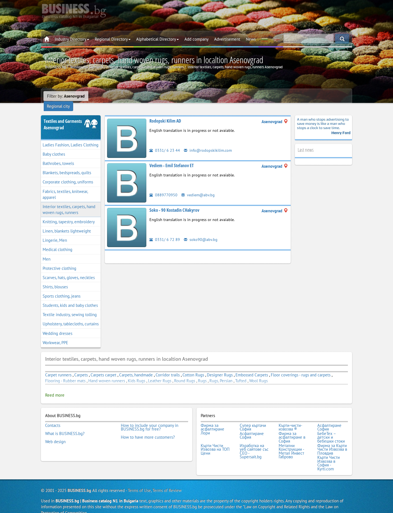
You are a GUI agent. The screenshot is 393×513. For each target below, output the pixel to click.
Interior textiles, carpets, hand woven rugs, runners (69, 202)
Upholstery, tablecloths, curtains (71, 316)
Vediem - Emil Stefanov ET (171, 158)
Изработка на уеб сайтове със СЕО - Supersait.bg (254, 442)
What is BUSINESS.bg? (65, 425)
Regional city (103, 96)
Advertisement (227, 39)
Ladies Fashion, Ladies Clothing (70, 137)
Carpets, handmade (136, 367)
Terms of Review (167, 481)
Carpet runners (58, 367)
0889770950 (163, 187)
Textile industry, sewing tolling (70, 307)
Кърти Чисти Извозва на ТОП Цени (215, 440)
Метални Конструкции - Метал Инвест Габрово (291, 442)
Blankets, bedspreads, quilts (67, 165)
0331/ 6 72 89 (164, 232)
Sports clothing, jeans (61, 288)
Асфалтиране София (329, 420)
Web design (55, 433)
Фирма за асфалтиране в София (292, 429)
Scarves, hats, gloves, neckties (69, 270)
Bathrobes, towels (58, 156)
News (251, 39)
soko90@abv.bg (201, 232)
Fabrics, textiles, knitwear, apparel (65, 187)
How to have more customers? (148, 429)
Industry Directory (72, 39)
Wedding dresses (57, 326)
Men (46, 251)
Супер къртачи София (253, 420)
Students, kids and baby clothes (70, 298)
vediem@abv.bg (198, 187)
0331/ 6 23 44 (164, 143)
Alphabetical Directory (157, 39)
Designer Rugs (220, 367)
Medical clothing (57, 242)
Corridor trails (168, 367)
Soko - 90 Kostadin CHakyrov (174, 203)
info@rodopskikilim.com (208, 143)
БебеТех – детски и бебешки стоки (331, 429)
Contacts (52, 418)
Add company (196, 39)
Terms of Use (139, 481)
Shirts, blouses (55, 279)
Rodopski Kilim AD (165, 114)
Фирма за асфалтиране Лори (212, 421)
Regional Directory (113, 39)
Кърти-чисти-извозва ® (290, 420)
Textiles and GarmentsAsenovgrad (63, 117)
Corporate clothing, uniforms (68, 175)
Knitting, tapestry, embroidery (69, 214)
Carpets (81, 367)
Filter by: (66, 96)
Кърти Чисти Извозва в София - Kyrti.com (328, 453)
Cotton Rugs (193, 367)
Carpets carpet (103, 367)
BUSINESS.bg (79, 481)
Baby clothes (54, 146)
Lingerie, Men (55, 233)
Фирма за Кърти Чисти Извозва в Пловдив (332, 440)
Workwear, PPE (55, 335)
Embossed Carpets (251, 367)
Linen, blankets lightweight (67, 223)
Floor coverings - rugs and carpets (300, 367)
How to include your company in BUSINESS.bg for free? (149, 420)
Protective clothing (59, 261)
